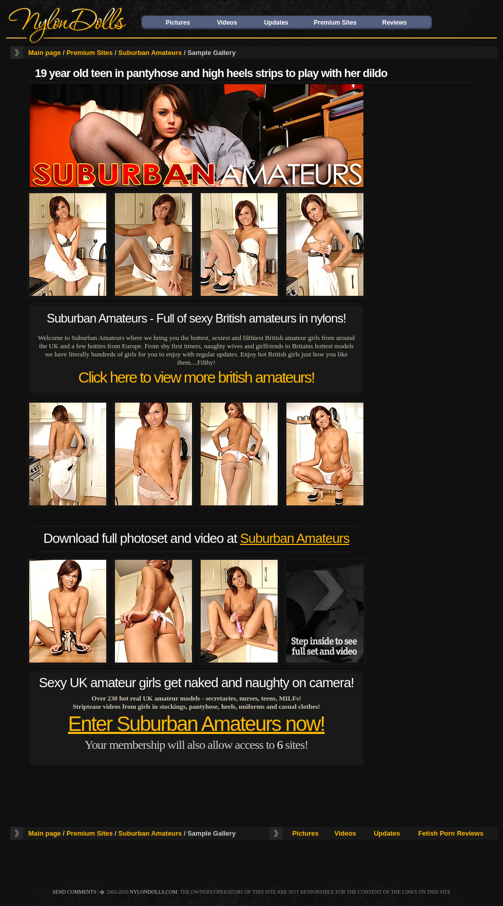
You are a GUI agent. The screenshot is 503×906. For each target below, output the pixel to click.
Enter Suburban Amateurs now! (196, 723)
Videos (227, 22)
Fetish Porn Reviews (450, 833)
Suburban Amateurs (150, 52)
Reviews (394, 22)
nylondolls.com (154, 892)
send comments (74, 892)
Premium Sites (335, 22)
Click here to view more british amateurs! (197, 377)
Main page (44, 52)
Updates (276, 22)
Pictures (178, 22)
